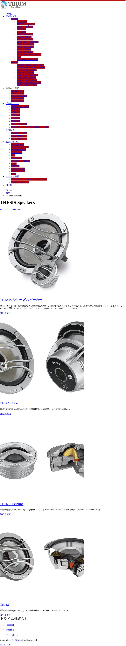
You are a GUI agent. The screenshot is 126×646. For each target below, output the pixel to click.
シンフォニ (16, 158)
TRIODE (15, 166)
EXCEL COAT (18, 171)
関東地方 (15, 109)
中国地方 (15, 118)
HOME (9, 14)
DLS (13, 155)
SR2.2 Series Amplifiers (28, 42)
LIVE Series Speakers (27, 70)
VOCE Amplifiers (25, 34)
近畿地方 (15, 115)
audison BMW (17, 93)
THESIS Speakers (25, 27)
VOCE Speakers (24, 37)
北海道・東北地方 (20, 106)
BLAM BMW (17, 98)
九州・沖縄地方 (19, 124)
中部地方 (15, 112)
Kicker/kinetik (17, 144)
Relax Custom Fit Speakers (29, 82)
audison (14, 19)
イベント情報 (12, 176)
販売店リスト (12, 103)
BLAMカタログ (19, 136)
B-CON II (21, 32)
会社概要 (10, 630)
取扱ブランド (12, 141)
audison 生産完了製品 (27, 59)
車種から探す (12, 88)
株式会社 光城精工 (20, 161)
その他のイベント (20, 182)
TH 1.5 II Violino (11, 504)
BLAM (14, 62)
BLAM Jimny (17, 101)
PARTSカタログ (19, 139)
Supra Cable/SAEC (20, 147)
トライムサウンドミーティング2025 (29, 179)
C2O (19, 57)
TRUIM (16, 640)
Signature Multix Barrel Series (30, 65)
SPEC (14, 164)
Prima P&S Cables (25, 47)
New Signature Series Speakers (31, 67)
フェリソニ (16, 152)
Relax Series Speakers (27, 80)
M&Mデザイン (18, 149)
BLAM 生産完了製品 (27, 85)
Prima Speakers (24, 49)
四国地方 (15, 121)
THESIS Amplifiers (26, 24)
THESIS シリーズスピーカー (21, 300)
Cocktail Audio (18, 169)
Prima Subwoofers (25, 52)
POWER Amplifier (25, 72)
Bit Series (21, 29)
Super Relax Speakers (26, 77)
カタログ (10, 130)
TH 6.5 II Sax (9, 403)
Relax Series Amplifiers (27, 75)
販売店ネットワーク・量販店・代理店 (30, 127)
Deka (13, 174)
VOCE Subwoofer (25, 39)
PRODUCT (11, 16)
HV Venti (22, 21)
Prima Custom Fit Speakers (29, 54)
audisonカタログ (19, 133)
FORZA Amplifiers (25, 44)
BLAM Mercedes (19, 96)
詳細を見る (5, 313)
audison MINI (17, 91)
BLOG (9, 185)
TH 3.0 (5, 604)
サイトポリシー (13, 635)
